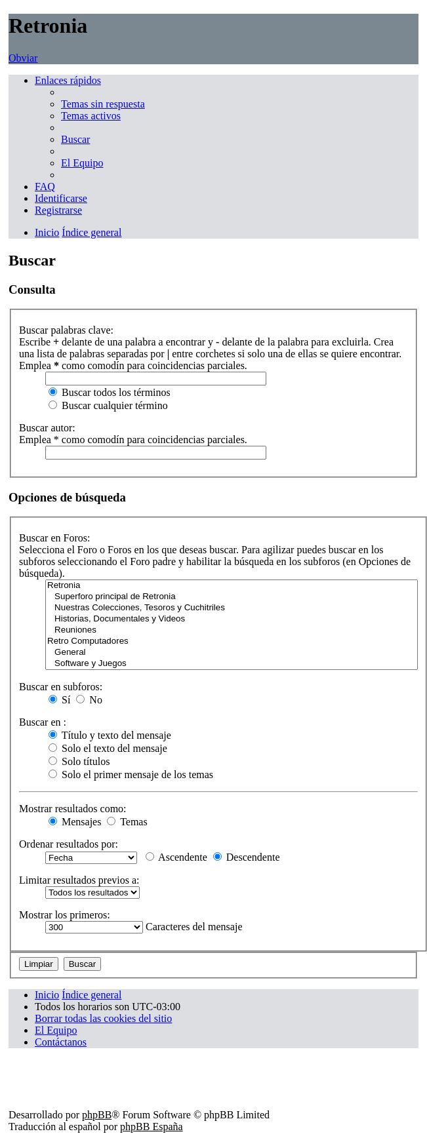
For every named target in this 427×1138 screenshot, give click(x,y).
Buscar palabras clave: (66, 330)
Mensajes (75, 821)
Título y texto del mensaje (110, 735)
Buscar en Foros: (54, 537)
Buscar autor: (47, 427)
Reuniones (231, 630)
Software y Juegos (231, 663)
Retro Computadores (231, 641)
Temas (127, 821)
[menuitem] (103, 103)
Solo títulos (79, 761)
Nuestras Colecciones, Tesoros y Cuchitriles (231, 608)
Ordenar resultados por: (68, 844)
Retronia (231, 585)
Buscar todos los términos (110, 392)
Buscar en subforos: (60, 686)
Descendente (246, 857)
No (89, 699)
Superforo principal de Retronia (231, 596)
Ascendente (176, 857)
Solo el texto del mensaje (108, 748)
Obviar (23, 58)
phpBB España (151, 1126)
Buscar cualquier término (108, 405)
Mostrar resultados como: (73, 808)
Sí (59, 699)
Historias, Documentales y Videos (231, 619)
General (231, 652)
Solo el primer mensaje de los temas (131, 774)
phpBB (97, 1114)
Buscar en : (42, 722)
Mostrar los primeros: (64, 914)
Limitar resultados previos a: (79, 880)
